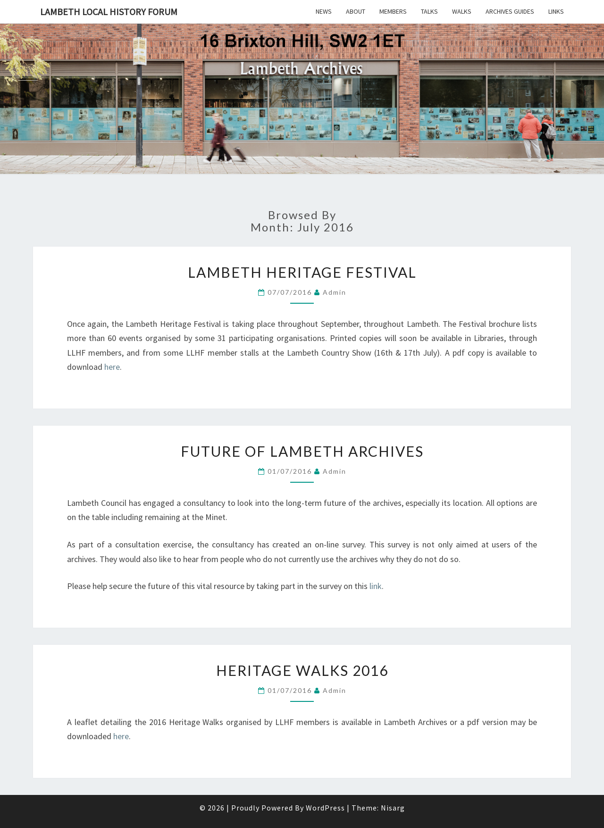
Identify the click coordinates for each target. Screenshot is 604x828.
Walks (461, 11)
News (324, 11)
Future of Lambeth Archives (302, 451)
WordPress (325, 807)
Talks (429, 11)
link (375, 585)
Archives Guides (510, 11)
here (112, 366)
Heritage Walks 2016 (302, 670)
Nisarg (393, 807)
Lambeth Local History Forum (108, 11)
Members (393, 11)
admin (334, 292)
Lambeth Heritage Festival (302, 272)
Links (556, 11)
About (355, 11)
